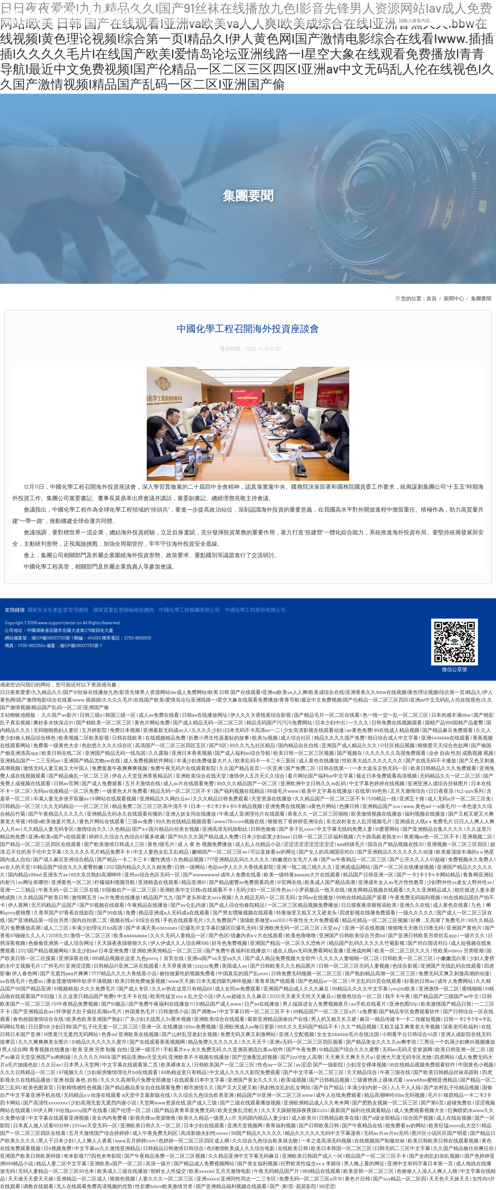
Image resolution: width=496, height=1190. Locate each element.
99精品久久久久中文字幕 (360, 988)
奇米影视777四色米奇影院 (93, 1156)
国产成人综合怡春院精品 (237, 905)
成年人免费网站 (455, 981)
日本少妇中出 (330, 722)
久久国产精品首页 (239, 768)
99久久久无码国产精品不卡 (308, 1026)
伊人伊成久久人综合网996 (180, 943)
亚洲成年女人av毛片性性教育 (391, 882)
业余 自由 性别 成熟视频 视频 (461, 753)
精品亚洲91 (194, 882)
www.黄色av (416, 806)
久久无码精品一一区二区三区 (76, 806)
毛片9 (435, 1095)
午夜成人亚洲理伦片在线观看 (252, 814)
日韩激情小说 (173, 1011)
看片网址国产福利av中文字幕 (321, 776)
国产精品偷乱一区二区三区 (79, 776)
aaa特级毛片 (351, 844)
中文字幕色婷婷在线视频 (377, 783)
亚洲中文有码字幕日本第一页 (420, 1163)
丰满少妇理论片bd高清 (97, 928)
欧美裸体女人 (176, 1064)
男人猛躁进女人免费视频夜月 (315, 1004)
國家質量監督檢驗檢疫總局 (123, 610)
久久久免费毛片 (98, 988)
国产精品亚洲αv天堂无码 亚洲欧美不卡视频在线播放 (170, 1057)
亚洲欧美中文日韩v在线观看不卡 (197, 890)
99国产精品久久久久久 (257, 1133)
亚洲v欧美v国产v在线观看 (57, 836)
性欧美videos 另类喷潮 (459, 950)
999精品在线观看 (321, 1171)
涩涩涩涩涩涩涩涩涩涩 (309, 844)
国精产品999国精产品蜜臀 (454, 722)
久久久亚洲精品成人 (429, 890)
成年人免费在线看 (241, 874)
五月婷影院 (95, 730)
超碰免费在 (460, 1102)
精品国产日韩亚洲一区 (368, 874)
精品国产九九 (158, 897)
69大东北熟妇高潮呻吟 (97, 874)
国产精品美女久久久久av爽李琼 (382, 1042)
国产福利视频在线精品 (239, 791)
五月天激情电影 (233, 1171)
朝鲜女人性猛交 (169, 1171)
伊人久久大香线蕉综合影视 (261, 715)
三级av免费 (140, 821)
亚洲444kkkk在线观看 (446, 738)
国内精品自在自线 (298, 745)
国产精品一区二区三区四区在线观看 (41, 844)
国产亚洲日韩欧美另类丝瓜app (423, 935)
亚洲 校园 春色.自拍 (75, 1080)
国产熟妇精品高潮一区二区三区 (381, 973)
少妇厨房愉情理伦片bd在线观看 (123, 1072)
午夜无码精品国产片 (277, 1171)
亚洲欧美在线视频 (139, 1034)
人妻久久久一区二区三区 (166, 1178)
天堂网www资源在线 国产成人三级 (178, 1102)
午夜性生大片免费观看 (314, 920)
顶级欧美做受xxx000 (263, 920)
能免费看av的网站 (406, 1125)
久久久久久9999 (91, 1057)
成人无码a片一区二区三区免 (459, 798)
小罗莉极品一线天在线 (320, 890)
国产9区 (218, 745)
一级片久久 (473, 935)
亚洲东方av (56, 874)
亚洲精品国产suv (381, 806)
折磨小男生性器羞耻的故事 (219, 738)
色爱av (36, 981)
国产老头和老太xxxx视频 (204, 897)
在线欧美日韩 (293, 1148)
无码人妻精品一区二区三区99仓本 (56, 1171)
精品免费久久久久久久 (213, 1042)
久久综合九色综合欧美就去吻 (265, 1140)
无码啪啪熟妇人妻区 (56, 730)
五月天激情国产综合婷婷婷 (99, 1133)
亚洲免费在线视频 (286, 806)
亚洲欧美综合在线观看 (219, 1019)
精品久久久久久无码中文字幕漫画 (323, 1133)
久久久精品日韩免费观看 (221, 798)
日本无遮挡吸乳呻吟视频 (224, 981)
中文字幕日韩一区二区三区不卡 (255, 1011)
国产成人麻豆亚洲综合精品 (64, 859)
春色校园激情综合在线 (39, 1019)
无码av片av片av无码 (386, 1133)
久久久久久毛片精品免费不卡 (98, 852)
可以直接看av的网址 (273, 852)
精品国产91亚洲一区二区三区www (275, 1095)
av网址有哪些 (33, 882)
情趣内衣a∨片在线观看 (257, 935)
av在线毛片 (13, 981)
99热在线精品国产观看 (362, 897)
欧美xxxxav (201, 1171)
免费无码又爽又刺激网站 (248, 1034)
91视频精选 (66, 988)
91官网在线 (290, 882)
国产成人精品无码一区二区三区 (209, 722)
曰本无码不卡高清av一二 (253, 730)
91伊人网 (43, 1110)
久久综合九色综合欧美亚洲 (204, 1095)
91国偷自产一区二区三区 (130, 890)
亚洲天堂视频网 (245, 1125)
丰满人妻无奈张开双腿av (61, 798)
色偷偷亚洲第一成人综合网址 (61, 943)
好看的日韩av (420, 981)
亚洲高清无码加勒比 (225, 829)
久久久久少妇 (207, 730)
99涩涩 (327, 1186)
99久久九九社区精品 (253, 745)
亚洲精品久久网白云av (165, 798)
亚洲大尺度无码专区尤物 (404, 1057)
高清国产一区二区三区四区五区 (171, 745)
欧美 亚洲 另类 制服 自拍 (100, 1049)
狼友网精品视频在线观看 (376, 890)
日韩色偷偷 (264, 829)
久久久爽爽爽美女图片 (44, 1042)
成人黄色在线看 (451, 905)
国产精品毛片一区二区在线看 (327, 715)
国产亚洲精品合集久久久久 (433, 829)
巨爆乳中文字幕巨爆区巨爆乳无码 (218, 928)
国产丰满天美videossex (152, 928)
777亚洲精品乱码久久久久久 (238, 859)
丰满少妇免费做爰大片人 (205, 760)
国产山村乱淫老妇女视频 (190, 1034)
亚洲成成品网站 (353, 867)
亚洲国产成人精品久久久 (349, 745)
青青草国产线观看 (275, 981)
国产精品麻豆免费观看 (448, 730)
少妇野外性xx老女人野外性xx (460, 882)
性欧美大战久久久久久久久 (373, 760)
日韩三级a (91, 715)
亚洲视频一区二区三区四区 (457, 844)
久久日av (51, 1064)
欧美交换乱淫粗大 (238, 1110)
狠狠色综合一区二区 (360, 996)
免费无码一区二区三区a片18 (311, 1178)
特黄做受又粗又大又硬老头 (307, 912)
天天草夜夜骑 (177, 966)
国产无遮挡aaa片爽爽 (65, 973)
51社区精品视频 (398, 745)
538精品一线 (382, 798)
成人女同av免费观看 (238, 988)
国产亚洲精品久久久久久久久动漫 (395, 852)
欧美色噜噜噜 (301, 935)
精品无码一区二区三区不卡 (181, 791)
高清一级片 (159, 1163)
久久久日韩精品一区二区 (28, 1072)
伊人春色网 (25, 973)
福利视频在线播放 (425, 814)
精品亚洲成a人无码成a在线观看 (175, 912)
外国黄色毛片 (140, 1011)
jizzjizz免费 (207, 966)
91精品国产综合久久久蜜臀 (349, 1049)
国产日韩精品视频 (329, 1080)
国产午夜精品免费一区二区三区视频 (165, 1156)
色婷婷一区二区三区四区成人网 (194, 1140)
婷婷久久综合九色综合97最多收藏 (127, 836)
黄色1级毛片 (161, 844)
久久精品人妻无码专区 (49, 829)
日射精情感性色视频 (79, 1087)
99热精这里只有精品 (184, 1072)
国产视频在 (350, 753)
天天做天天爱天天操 (31, 1178)
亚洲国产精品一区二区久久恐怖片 (288, 943)
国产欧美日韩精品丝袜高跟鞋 (446, 1072)
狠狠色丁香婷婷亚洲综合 (296, 821)
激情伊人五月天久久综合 (257, 776)
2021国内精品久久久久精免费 (139, 867)
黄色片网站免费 (152, 722)
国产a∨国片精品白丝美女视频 (166, 829)
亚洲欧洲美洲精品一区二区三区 (167, 950)
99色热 (380, 791)
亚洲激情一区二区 (439, 988)
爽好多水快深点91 (53, 722)
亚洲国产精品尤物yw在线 (92, 760)
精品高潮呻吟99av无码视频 (395, 1095)
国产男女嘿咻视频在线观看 (243, 912)
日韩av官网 (66, 783)
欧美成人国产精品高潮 (330, 882)
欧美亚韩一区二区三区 (369, 1171)
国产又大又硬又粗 (237, 1087)
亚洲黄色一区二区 (72, 882)
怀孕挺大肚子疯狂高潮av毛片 (89, 1011)
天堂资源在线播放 (272, 798)
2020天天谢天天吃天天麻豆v (302, 996)
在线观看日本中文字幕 (200, 1080)
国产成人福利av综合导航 (243, 753)
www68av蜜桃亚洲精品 (432, 1080)
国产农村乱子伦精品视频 (452, 1087)
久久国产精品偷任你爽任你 (464, 1148)
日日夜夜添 (441, 791)
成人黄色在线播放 (319, 760)
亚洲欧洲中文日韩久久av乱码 (313, 783)
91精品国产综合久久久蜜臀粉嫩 (68, 867)
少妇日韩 (61, 1026)
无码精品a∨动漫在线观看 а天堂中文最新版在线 (117, 1095)
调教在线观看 (38, 1186)
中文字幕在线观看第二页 (130, 1064)
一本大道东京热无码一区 (380, 768)
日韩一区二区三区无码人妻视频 (354, 966)
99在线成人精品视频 (397, 730)
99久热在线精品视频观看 (184, 821)
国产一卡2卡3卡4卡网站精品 (428, 874)
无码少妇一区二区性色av (264, 890)
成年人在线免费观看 (339, 1095)
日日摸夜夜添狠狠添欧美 (369, 905)
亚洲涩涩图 (78, 966)
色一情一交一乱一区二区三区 (396, 715)
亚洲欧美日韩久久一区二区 (151, 1125)
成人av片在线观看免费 (189, 783)
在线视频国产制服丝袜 (380, 1140)
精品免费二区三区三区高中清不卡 (150, 806)
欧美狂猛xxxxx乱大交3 (454, 1125)
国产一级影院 (328, 1064)
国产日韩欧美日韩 (319, 1125)
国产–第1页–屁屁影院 (293, 1186)
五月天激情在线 (143, 783)
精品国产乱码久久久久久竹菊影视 (367, 943)
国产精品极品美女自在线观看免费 (143, 1087)
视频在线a (121, 920)
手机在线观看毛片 (183, 920)
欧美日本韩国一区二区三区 (342, 1148)
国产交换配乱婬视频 (255, 1057)
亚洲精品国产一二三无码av (31, 760)
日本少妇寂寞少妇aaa (266, 836)
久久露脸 (159, 753)
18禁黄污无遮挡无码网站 (71, 1034)
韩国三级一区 (121, 715)
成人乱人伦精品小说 (258, 844)
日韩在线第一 (334, 768)
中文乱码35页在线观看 (377, 981)
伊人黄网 (18, 905)
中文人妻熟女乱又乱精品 (161, 852)
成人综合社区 (296, 738)
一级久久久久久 (416, 912)
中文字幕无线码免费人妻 (345, 829)
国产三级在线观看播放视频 (251, 1102)
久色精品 (120, 829)
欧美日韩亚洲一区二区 (461, 1049)
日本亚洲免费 (114, 950)
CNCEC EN (476, 22)
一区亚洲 (272, 768)
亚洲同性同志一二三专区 (248, 1178)
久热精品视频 (189, 859)
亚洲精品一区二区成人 (82, 1178)
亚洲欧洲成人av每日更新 (247, 1026)
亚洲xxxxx (207, 1178)
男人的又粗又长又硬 (334, 1019)
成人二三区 (56, 928)
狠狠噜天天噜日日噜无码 (416, 928)
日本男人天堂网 (82, 1064)
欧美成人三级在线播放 (123, 1171)
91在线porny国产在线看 (82, 1110)
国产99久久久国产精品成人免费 (204, 836)
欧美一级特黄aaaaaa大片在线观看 (302, 874)
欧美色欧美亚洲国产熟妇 (94, 1019)
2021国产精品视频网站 (44, 950)
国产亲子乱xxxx (297, 829)
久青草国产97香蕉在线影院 (64, 912)
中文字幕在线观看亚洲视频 (59, 1118)
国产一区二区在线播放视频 (404, 867)
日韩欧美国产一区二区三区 (225, 1064)
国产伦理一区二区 (131, 1110)
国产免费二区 (301, 768)
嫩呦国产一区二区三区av (220, 852)
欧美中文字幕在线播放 (327, 791)
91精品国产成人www (219, 1004)
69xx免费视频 (201, 1026)
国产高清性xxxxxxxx (46, 1102)
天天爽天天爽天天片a (349, 1057)
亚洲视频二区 (477, 836)
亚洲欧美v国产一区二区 (117, 1163)
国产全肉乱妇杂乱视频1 (435, 1156)
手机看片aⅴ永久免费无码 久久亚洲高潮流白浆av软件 (223, 1049)
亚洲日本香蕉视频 (192, 753)
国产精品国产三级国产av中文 (446, 996)
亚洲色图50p (403, 1004)
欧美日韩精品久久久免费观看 (444, 768)
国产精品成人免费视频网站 (204, 1163)
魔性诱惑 (160, 859)
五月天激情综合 (408, 791)
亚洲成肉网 (359, 950)
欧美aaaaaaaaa (131, 935)
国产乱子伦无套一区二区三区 (105, 1026)
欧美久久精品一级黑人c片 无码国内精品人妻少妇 (233, 1118)
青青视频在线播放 (50, 1049)
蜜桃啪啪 (472, 988)
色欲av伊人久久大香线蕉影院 (241, 867)
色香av (108, 1034)
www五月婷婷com (136, 1140)
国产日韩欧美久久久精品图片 (283, 966)
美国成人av (235, 966)
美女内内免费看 (110, 1118)
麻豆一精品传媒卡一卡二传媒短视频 (401, 1019)
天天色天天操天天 (449, 1178)
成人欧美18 (304, 1118)
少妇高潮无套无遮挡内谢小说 (104, 1102)
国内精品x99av (24, 874)
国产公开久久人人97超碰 (417, 859)
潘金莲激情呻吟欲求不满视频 (79, 981)
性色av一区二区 (275, 1064)
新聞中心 (454, 298)
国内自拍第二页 (89, 920)
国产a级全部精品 (381, 1118)
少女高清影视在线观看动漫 (314, 730)
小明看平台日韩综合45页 (410, 1034)
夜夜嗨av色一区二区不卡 (432, 836)
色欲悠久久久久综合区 (107, 745)
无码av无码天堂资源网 (408, 1049)
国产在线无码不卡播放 (431, 760)
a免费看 (368, 1011)
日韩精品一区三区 (20, 806)
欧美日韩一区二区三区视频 (304, 753)
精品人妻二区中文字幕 (62, 1163)
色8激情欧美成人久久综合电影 (241, 1148)
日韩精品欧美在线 (339, 1118)
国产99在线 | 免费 (117, 912)
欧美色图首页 (38, 1087)
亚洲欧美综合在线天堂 (201, 776)
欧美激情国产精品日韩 (446, 1004)
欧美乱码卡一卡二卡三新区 (266, 760)
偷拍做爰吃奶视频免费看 (187, 973)
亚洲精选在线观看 (158, 882)
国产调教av (204, 1011)
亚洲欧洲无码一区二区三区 (290, 928)
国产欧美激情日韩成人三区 (115, 844)
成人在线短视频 (454, 1118)
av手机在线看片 (369, 1004)
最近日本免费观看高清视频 (387, 776)
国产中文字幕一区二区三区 (314, 1072)
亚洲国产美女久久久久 (253, 1080)
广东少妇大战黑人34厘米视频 (158, 1019)
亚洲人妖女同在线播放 (191, 814)
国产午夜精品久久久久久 (56, 814)
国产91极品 (114, 1004)
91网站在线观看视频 (115, 798)
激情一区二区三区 (91, 935)
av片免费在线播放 (120, 897)
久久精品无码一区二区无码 (265, 897)
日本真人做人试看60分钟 (41, 1125)
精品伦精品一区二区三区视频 (375, 920)
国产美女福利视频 (258, 1163)
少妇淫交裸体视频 (367, 1064)
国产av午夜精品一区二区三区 (354, 859)
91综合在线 (148, 920)
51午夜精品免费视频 (76, 1004)
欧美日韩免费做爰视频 (140, 981)
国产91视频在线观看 (102, 905)
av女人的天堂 (15, 867)
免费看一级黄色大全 (56, 745)
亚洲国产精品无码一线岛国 (115, 753)
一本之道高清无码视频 (326, 1140)
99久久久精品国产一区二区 (248, 783)
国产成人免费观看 (102, 783)
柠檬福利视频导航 (115, 882)
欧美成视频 (294, 1080)
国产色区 (218, 935)
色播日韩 (349, 806)
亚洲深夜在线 (74, 958)
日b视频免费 (57, 1148)
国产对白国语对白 (428, 943)
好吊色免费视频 (230, 943)
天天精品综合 (362, 1072)
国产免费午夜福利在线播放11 (237, 950)
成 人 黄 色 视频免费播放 (205, 844)
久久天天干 (254, 1042)
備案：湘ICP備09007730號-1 (74, 645)
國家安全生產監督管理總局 (58, 610)
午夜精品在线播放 (148, 905)
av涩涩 (303, 1064)
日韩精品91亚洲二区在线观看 (127, 966)
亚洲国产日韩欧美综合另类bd (352, 935)
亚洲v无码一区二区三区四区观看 (307, 1042)
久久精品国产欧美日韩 (44, 897)
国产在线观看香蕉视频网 (157, 1042)
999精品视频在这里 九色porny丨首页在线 (138, 958)
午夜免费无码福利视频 (415, 897)
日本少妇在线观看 (204, 1125)
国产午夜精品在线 (362, 1125)
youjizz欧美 (404, 988)
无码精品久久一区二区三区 (450, 776)
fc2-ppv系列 (470, 791)
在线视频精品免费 (166, 738)
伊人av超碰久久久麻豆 (242, 996)
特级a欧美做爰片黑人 (52, 821)
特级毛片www (283, 791)
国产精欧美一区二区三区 (104, 722)
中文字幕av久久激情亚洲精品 (107, 1148)
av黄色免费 (359, 730)
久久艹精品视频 (359, 1026)
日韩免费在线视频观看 (397, 722)
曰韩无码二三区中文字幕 (403, 1148)
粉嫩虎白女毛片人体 (295, 859)
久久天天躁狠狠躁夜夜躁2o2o (295, 1110)
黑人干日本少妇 (56, 1140)
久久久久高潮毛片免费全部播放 (136, 1080)
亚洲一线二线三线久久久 (304, 867)
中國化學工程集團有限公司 (189, 610)
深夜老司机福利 (461, 1026)
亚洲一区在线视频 (365, 928)
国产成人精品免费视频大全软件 (281, 958)
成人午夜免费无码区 (155, 1133)
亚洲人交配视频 (297, 1034)
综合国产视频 (418, 1118)
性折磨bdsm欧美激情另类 (164, 1186)
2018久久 (58, 935)
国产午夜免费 (301, 1049)
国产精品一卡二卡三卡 (122, 859)
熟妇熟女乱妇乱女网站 (286, 1087)
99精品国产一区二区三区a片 (325, 1011)
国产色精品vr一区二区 (323, 981)
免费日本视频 (125, 730)
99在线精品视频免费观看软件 (422, 1064)
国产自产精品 (329, 1087)
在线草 (362, 791)
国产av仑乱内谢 (188, 905)
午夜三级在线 (395, 1072)
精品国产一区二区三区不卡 (376, 1156)
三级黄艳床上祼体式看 (378, 1080)
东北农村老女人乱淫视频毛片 (359, 821)
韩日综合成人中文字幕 (393, 738)
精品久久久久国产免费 (340, 738)
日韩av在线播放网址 (205, 715)
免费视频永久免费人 (471, 859)
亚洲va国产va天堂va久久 (215, 958)
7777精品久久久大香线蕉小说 (124, 973)
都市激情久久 (199, 1087)
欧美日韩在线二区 (62, 753)
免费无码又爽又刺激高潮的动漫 (454, 973)
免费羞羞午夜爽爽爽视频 (120, 768)
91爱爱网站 (388, 829)
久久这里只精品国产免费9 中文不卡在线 (103, 996)
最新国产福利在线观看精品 (361, 1110)
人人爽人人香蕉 (95, 1140)
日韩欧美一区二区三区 (408, 958)
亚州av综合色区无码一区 (152, 874)
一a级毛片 (443, 806)
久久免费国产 (222, 920)
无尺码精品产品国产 (54, 905)
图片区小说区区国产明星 (440, 1133)
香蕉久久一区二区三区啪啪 (318, 814)
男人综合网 (14, 1049)
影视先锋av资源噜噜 (153, 1118)
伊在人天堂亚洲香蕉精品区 (143, 776)
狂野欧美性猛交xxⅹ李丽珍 (311, 1163)
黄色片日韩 (358, 1178)
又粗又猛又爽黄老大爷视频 (410, 1026)
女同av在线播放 (316, 897)
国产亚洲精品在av (33, 1011)
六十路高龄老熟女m (379, 836)
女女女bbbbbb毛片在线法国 (348, 1034)
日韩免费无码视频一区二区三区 (307, 973)
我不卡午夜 (398, 996)
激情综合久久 (92, 829)
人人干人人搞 (406, 1087)
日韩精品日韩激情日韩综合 (174, 1148)
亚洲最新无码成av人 (166, 730)
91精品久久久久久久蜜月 (99, 1042)
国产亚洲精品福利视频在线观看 (232, 1186)
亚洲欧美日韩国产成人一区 (313, 1156)
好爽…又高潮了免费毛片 (438, 920)
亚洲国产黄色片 (464, 928)
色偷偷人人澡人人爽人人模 (427, 1171)
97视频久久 (72, 1072)
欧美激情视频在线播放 (377, 814)
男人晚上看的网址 (364, 1163)
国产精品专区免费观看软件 (410, 1011)
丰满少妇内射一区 (367, 1087)
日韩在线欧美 (127, 738)
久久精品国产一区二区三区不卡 (330, 798)
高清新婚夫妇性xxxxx (205, 1133)
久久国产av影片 (59, 715)
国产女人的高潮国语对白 (327, 852)
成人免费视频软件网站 (149, 760)
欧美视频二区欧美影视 (84, 738)
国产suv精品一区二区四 (400, 1178)
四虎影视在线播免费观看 (368, 912)
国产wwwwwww (201, 874)
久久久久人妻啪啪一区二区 (349, 958)
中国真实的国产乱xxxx (243, 973)
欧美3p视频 (265, 738)
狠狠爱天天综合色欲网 (443, 745)
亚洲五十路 (412, 798)
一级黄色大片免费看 (125, 791)
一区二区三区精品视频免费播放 (303, 905)
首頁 (431, 298)
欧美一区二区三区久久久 (403, 950)
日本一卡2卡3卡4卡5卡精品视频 (227, 806)
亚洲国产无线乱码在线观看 (451, 966)
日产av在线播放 (262, 1004)
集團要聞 (481, 298)
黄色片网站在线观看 (102, 821)
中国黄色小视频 (476, 1064)
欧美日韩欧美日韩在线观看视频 (444, 1140)
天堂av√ (333, 928)
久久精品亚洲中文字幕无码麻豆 (244, 1156)
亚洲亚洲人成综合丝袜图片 (438, 783)
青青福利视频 (281, 1125)
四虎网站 (445, 1057)
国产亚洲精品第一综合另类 (39, 920)
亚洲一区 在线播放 (162, 1026)
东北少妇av (84, 950)
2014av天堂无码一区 (95, 1125)
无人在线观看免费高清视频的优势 (94, 1186)
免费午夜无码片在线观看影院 (183, 768)
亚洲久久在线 (415, 905)
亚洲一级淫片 (145, 1049)
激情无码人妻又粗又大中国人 (56, 768)
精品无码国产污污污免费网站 (279, 722)
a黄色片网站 (322, 806)
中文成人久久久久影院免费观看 (245, 1072)
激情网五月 (84, 897)
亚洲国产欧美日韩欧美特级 (31, 1156)
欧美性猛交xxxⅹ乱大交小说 (182, 996)
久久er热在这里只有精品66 (182, 988)
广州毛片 (53, 966)
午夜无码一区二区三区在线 (69, 890)
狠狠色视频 (123, 1178)
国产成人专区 (134, 988)
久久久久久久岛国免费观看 (396, 753)
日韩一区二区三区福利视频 (323, 836)
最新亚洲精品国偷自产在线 (278, 1019)
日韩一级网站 (190, 867)
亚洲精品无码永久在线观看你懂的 (125, 814)
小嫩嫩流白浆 (451, 958)
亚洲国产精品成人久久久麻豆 (296, 988)
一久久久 (358, 722)
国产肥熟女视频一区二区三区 (385, 1102)
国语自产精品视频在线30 (396, 844)
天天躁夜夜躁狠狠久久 (122, 943)
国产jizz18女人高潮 (301, 1057)
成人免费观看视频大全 (419, 1110)
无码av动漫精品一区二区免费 (66, 791)
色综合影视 (405, 966)
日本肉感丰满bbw (451, 715)
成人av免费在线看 (159, 715)
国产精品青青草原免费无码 (185, 1110)
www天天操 (181, 981)
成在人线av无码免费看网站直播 (308, 950)
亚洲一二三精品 (18, 890)
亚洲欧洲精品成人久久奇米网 (316, 1102)
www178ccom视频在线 (240, 821)
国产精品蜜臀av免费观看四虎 (242, 882)
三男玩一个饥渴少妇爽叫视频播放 (457, 1042)
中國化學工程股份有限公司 (255, 610)
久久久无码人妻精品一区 (178, 935)
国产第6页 (432, 1102)
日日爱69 (38, 1026)
